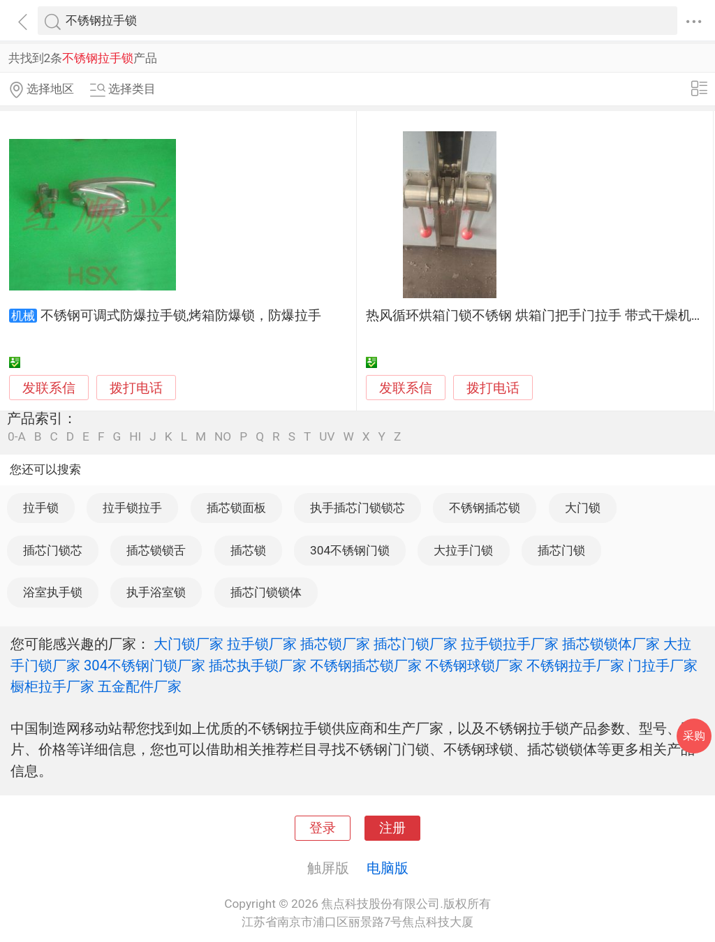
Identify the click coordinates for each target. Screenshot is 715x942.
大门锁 (582, 508)
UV (326, 437)
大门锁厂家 (188, 643)
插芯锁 (248, 550)
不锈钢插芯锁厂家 (366, 665)
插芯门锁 (561, 550)
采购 (694, 735)
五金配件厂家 (140, 686)
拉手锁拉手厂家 (510, 643)
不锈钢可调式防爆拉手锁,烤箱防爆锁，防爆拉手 (181, 315)
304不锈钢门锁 (350, 550)
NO (222, 437)
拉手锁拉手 (132, 508)
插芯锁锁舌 (156, 550)
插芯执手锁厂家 (258, 665)
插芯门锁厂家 (415, 643)
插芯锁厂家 (335, 643)
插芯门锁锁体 (266, 592)
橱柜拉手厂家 (52, 686)
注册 (392, 828)
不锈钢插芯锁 (484, 508)
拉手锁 (41, 508)
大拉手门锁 (463, 550)
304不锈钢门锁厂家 (144, 665)
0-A (17, 437)
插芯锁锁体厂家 (611, 643)
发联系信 (48, 388)
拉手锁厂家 (262, 643)
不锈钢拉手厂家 (575, 665)
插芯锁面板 (236, 508)
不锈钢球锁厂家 (474, 665)
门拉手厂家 (663, 665)
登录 (322, 828)
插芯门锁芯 (52, 550)
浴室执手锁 (52, 592)
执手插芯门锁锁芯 (357, 508)
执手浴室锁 (156, 592)
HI (135, 437)
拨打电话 (136, 388)
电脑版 (387, 868)
